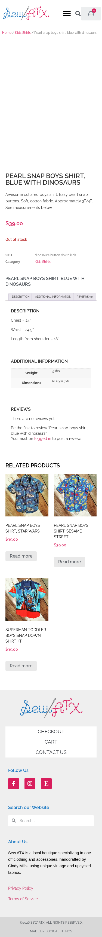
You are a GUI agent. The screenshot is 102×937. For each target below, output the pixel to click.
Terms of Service (23, 899)
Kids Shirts (23, 33)
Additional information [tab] (53, 296)
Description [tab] (21, 296)
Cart (51, 742)
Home (6, 33)
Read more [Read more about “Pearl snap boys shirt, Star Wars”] (21, 556)
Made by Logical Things (51, 931)
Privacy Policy (20, 888)
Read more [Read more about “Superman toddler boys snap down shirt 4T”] (21, 665)
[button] (67, 14)
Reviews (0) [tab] (85, 296)
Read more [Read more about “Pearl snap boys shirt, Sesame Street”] (69, 561)
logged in (42, 438)
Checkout (51, 731)
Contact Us (51, 752)
